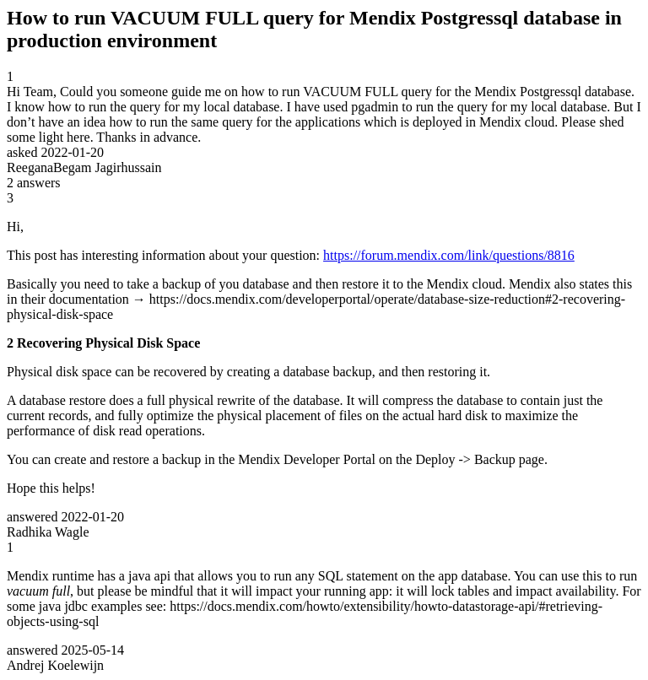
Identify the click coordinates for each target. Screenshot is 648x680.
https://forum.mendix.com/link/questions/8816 (449, 255)
